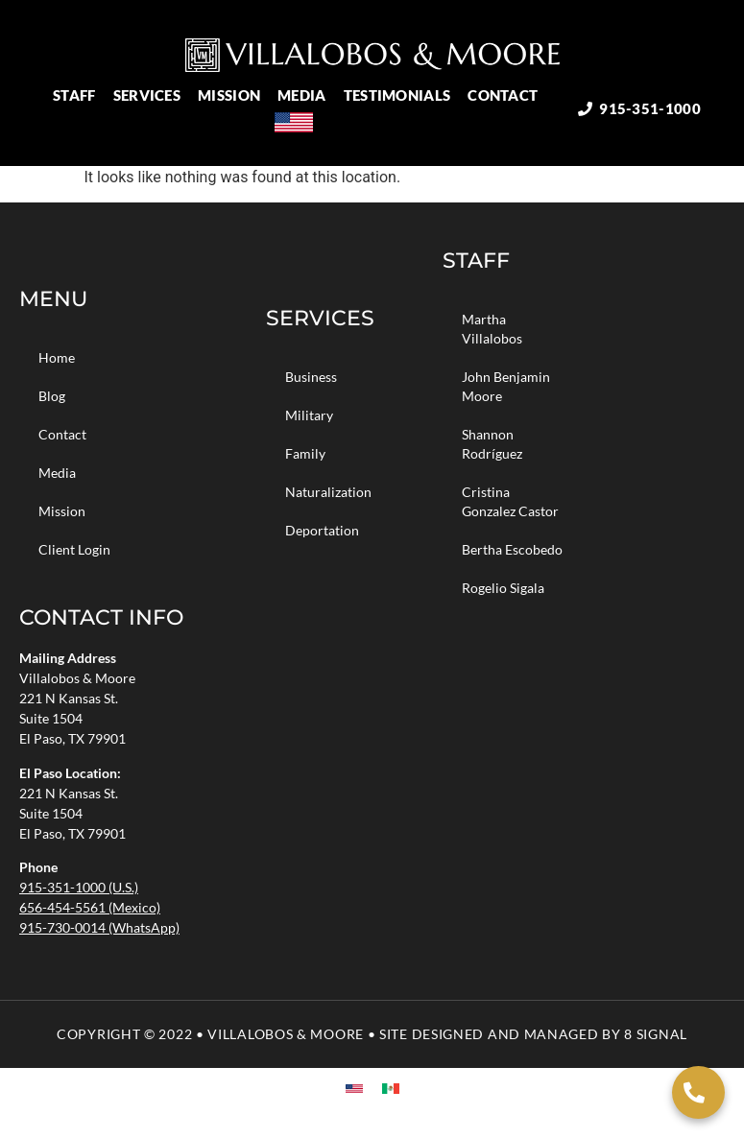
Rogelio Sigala (503, 588)
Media (306, 95)
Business (311, 376)
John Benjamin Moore (506, 386)
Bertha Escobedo (512, 549)
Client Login (74, 549)
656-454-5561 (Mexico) (89, 907)
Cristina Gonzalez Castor (510, 501)
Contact (507, 95)
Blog (51, 396)
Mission (234, 95)
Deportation (322, 530)
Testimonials (402, 95)
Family (305, 453)
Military (309, 415)
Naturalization (328, 492)
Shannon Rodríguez (492, 444)
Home (56, 357)
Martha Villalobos (492, 328)
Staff (79, 95)
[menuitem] (301, 122)
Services (151, 95)
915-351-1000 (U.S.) (78, 887)
